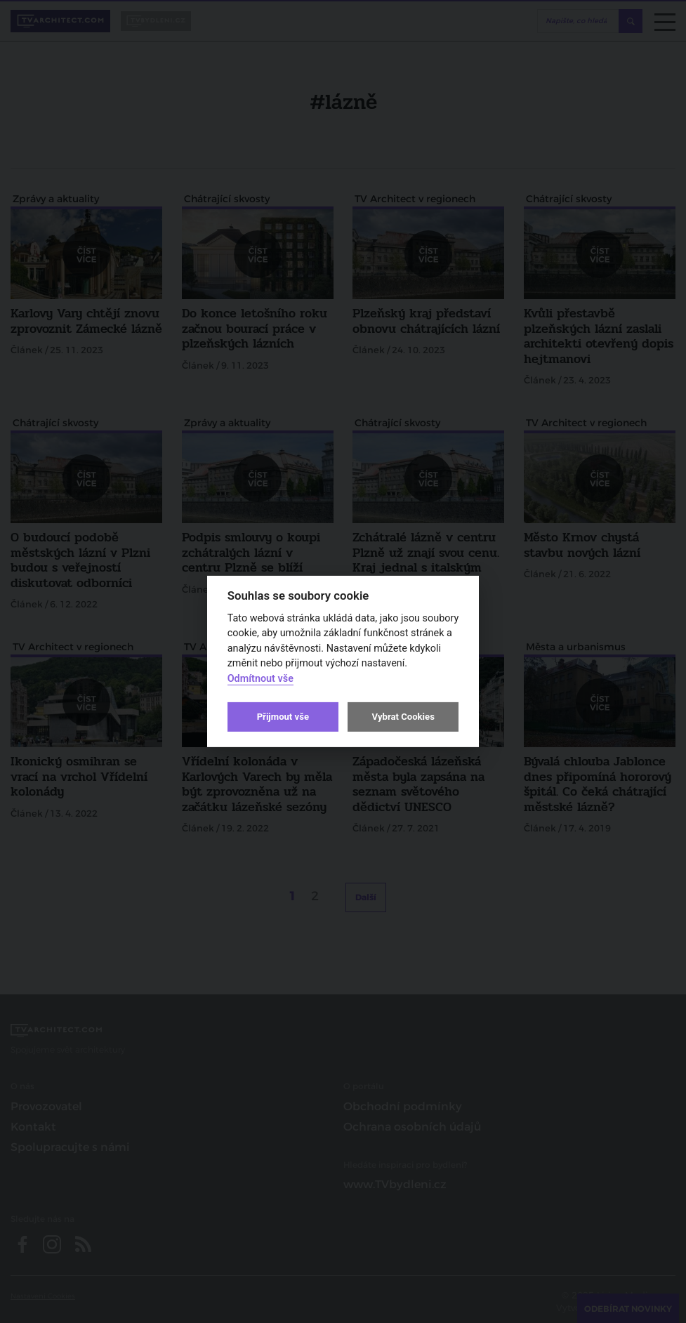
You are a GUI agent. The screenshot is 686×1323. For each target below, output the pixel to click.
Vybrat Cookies (402, 716)
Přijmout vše (283, 716)
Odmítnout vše (260, 679)
